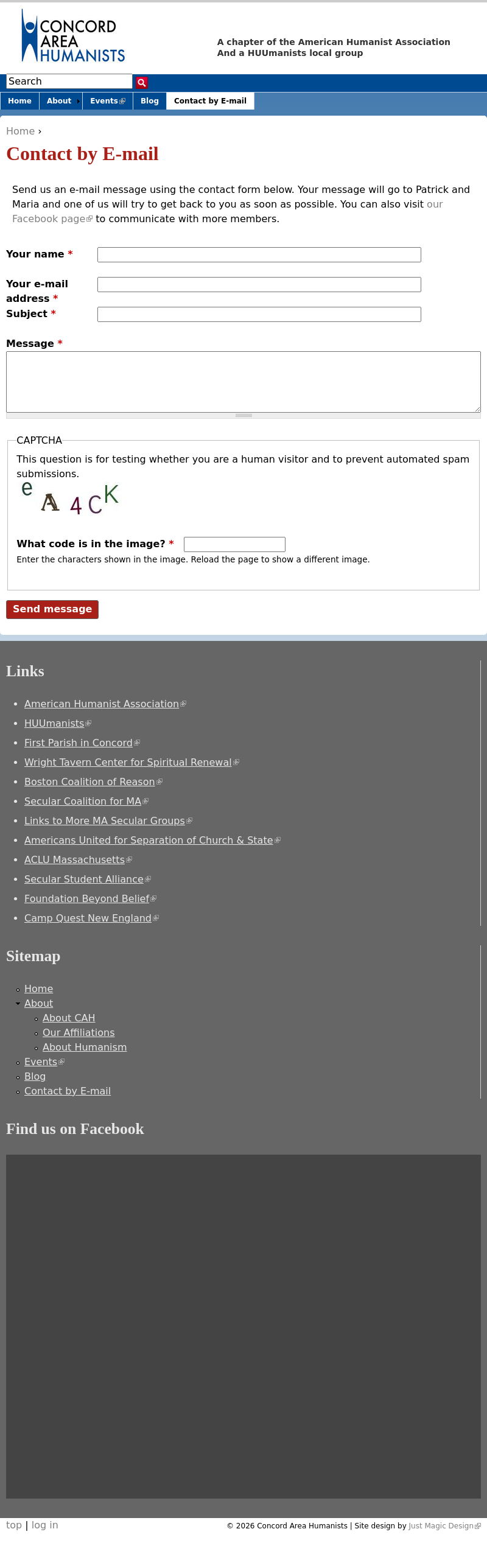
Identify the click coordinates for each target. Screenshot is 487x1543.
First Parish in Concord (82, 743)
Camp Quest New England (91, 918)
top (14, 1525)
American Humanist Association (105, 704)
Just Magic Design (445, 1526)
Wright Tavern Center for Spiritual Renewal (131, 762)
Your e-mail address (37, 291)
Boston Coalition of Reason (93, 782)
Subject (31, 314)
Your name (39, 254)
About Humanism (85, 1047)
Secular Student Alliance (87, 879)
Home (20, 131)
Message (34, 343)
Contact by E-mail (210, 101)
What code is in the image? (94, 544)
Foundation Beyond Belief (90, 898)
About (59, 101)
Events (111, 103)
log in (45, 1525)
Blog (150, 101)
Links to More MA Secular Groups (108, 821)
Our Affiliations (79, 1032)
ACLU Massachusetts (78, 860)
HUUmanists (57, 723)
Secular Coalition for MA (86, 801)
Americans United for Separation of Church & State (152, 840)
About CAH (69, 1018)
